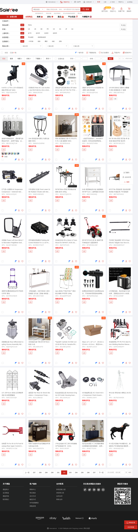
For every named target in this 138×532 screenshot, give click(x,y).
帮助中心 (121, 2)
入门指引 (112, 2)
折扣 (50, 17)
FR (48, 29)
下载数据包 (92, 52)
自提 (53, 41)
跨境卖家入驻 (61, 489)
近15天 (38, 33)
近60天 (55, 33)
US (29, 29)
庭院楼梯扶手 (39, 13)
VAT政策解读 (34, 503)
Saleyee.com (67, 528)
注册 (105, 2)
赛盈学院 (6, 496)
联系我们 (6, 499)
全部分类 (11, 17)
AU (72, 29)
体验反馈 (33, 506)
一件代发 (30, 41)
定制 (60, 41)
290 (52, 472)
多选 (123, 25)
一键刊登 (80, 52)
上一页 (27, 472)
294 (76, 472)
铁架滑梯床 (57, 13)
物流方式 (33, 499)
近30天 (46, 33)
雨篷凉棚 (48, 13)
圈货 (46, 41)
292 (64, 472)
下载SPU (117, 52)
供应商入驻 (60, 493)
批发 (39, 41)
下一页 (101, 472)
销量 (20, 59)
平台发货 (30, 37)
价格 (28, 58)
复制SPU (128, 52)
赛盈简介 (6, 489)
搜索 (86, 9)
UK (35, 29)
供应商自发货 (42, 37)
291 (58, 472)
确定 (110, 58)
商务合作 (59, 499)
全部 (22, 25)
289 (46, 472)
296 (88, 472)
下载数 (38, 59)
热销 (40, 17)
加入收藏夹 (105, 52)
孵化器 (80, 13)
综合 (3, 58)
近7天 (29, 33)
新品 (61, 17)
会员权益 (129, 2)
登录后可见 (5, 95)
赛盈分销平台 (9, 9)
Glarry (30, 25)
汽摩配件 (87, 17)
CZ (54, 29)
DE (41, 29)
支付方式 (33, 496)
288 (40, 472)
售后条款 (33, 493)
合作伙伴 (59, 496)
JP (66, 29)
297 (94, 472)
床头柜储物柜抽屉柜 (69, 13)
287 (34, 472)
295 (82, 472)
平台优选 (73, 17)
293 (70, 472)
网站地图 (87, 528)
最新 (11, 58)
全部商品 (28, 17)
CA (60, 29)
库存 (48, 58)
